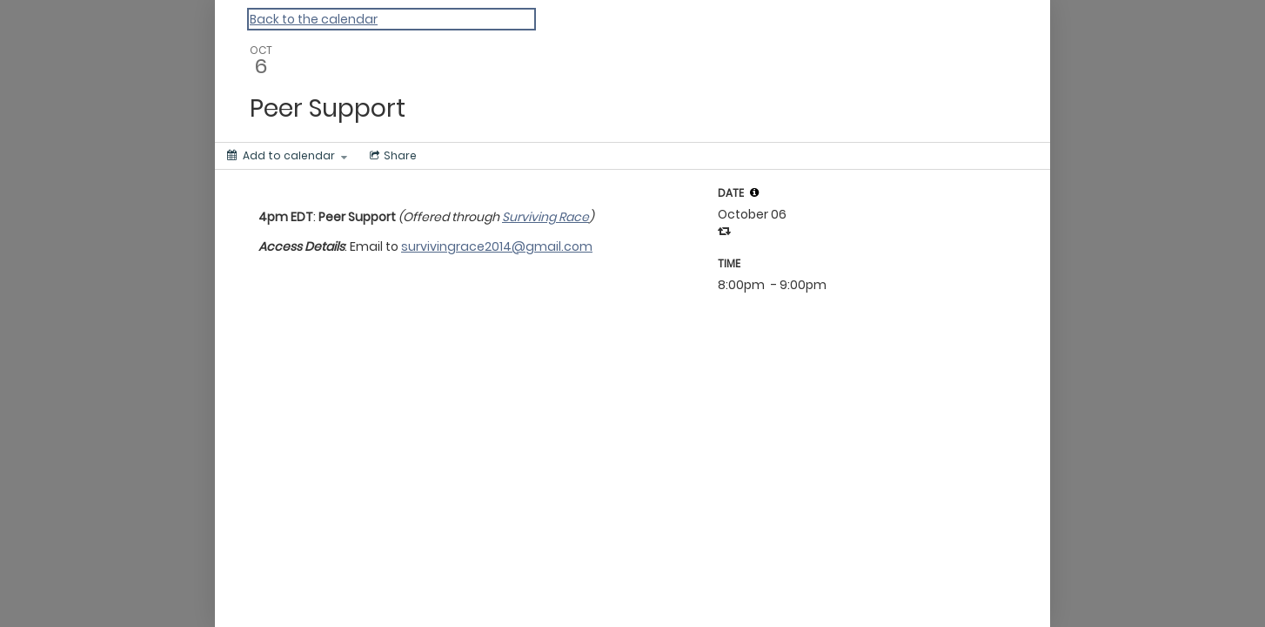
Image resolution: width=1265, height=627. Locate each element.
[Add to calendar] (287, 156)
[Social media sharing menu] (391, 156)
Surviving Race (545, 217)
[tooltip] (754, 192)
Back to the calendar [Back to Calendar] (314, 19)
